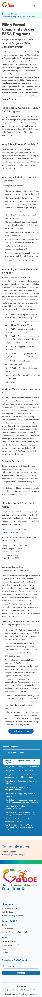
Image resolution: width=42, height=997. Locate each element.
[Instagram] (13, 889)
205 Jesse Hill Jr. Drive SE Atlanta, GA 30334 (21, 990)
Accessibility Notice (9, 908)
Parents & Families (9, 941)
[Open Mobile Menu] (38, 6)
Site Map (5, 925)
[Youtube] (18, 889)
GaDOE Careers (8, 912)
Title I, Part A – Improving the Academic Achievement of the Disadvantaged (21, 776)
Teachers (5, 952)
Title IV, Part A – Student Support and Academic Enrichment (20, 807)
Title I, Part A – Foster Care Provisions (20, 770)
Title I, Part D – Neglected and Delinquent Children (17, 788)
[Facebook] (3, 889)
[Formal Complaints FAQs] (21, 731)
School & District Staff (10, 945)
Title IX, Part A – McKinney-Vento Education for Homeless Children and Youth (19, 827)
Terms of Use (21, 986)
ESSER (7, 756)
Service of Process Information (13, 932)
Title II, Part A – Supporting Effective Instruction (19, 794)
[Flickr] (23, 889)
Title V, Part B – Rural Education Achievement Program (17, 820)
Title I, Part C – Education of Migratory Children (20, 782)
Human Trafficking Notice (11, 915)
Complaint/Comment (10, 532)
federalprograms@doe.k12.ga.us (13, 855)
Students (5, 949)
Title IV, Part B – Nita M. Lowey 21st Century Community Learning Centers (20, 813)
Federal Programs (12, 14)
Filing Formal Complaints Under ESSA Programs (19, 761)
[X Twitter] (8, 889)
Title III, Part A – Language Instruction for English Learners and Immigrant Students (21, 801)
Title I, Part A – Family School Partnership (21, 766)
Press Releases (8, 928)
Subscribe (21, 973)
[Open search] (33, 6)
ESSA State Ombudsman (14, 752)
